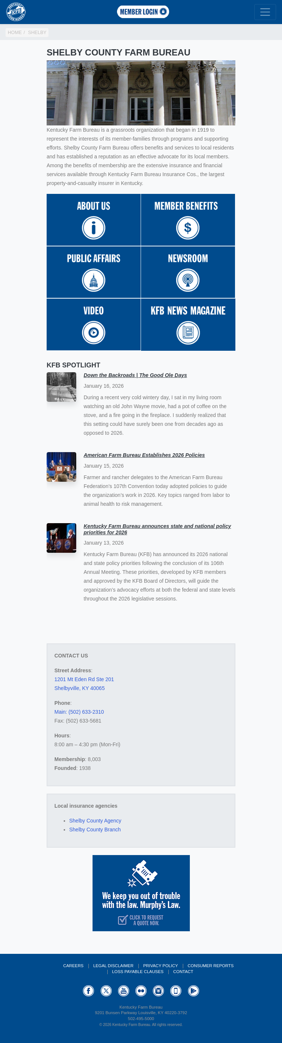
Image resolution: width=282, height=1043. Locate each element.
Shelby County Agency (95, 821)
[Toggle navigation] (265, 12)
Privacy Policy (160, 965)
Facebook (88, 990)
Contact (183, 971)
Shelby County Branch (95, 829)
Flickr (141, 990)
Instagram (158, 990)
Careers (73, 965)
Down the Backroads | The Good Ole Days (135, 375)
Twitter (106, 990)
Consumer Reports (211, 965)
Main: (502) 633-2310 (79, 712)
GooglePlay (193, 990)
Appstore (175, 990)
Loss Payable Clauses (138, 971)
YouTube (123, 990)
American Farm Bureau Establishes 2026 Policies (144, 455)
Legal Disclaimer (113, 965)
